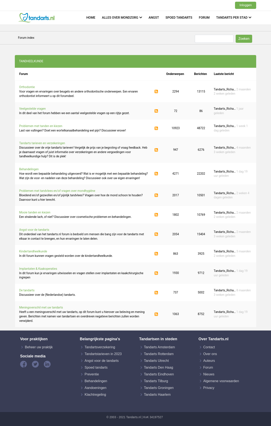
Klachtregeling (95, 394)
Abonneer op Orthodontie (156, 91)
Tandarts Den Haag (158, 367)
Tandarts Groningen (159, 388)
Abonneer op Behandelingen (156, 173)
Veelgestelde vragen (32, 108)
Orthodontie (27, 87)
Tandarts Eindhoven (159, 374)
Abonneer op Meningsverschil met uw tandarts (156, 314)
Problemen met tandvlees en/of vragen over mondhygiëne (57, 190)
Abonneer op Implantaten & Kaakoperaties (156, 273)
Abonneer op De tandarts (156, 292)
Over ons (210, 354)
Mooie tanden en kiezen (35, 212)
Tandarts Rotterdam (159, 354)
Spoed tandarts (179, 17)
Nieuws (208, 374)
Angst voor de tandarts (34, 229)
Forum (204, 17)
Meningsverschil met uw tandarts (41, 307)
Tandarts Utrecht (156, 360)
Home (90, 17)
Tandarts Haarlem (157, 394)
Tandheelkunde (31, 61)
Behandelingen (29, 169)
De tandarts (27, 290)
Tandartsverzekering (99, 347)
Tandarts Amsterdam (159, 347)
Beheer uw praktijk (39, 347)
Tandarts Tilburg (156, 381)
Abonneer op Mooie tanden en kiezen (156, 214)
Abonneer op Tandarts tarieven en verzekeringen (156, 150)
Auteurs (209, 360)
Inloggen (245, 5)
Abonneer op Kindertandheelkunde (156, 253)
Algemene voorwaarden (221, 381)
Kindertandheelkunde (33, 251)
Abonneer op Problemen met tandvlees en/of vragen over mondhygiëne (156, 195)
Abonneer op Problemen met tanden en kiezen (156, 128)
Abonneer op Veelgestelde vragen (156, 111)
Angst (154, 17)
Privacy (208, 388)
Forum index (26, 37)
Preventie (91, 374)
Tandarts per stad (231, 17)
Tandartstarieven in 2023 (103, 354)
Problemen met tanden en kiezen (40, 126)
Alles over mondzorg (120, 17)
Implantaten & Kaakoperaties (38, 268)
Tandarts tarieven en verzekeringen (42, 143)
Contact (209, 347)
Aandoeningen (95, 388)
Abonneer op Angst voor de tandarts (156, 234)
